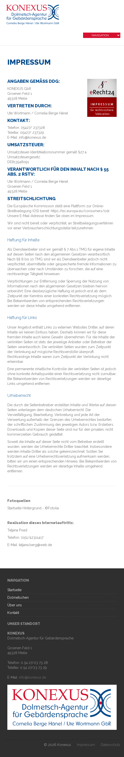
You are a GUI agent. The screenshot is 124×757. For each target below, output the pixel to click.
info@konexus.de (32, 677)
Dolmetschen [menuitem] (18, 597)
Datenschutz (110, 745)
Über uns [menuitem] (14, 605)
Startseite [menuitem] (14, 590)
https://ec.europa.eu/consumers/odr (80, 211)
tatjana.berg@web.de (35, 545)
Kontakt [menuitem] (13, 613)
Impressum (86, 745)
